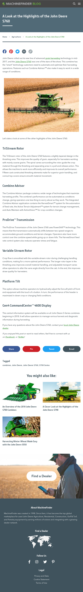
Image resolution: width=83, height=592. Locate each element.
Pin (31, 349)
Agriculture (16, 37)
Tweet (51, 349)
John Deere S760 (23, 61)
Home (4, 37)
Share (11, 349)
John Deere (17, 365)
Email (71, 349)
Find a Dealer (42, 476)
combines (6, 365)
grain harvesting (52, 58)
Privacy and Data (41, 576)
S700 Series (44, 365)
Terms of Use (41, 583)
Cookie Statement (41, 579)
